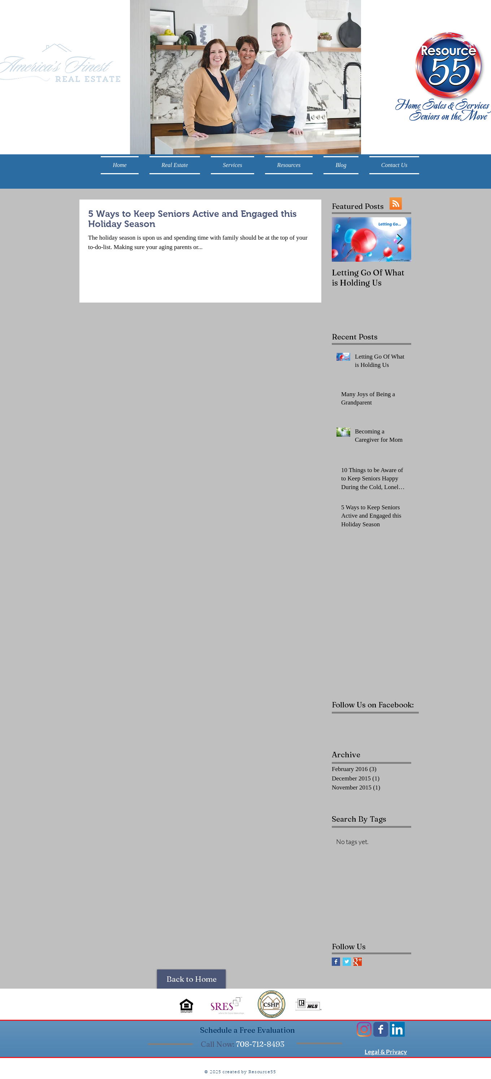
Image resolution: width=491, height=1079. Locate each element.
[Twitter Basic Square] (347, 962)
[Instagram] (364, 1029)
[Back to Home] (191, 979)
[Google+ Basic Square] (357, 962)
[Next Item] (399, 239)
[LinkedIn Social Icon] (397, 1029)
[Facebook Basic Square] (336, 962)
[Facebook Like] (377, 726)
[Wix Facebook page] (380, 1029)
